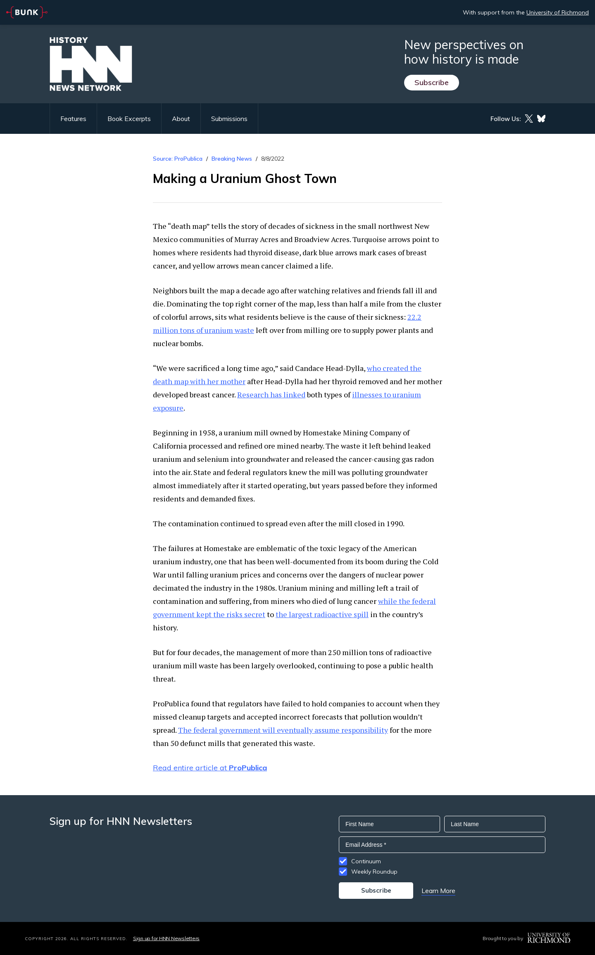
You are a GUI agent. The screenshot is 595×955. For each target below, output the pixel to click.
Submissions (229, 118)
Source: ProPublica (177, 158)
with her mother (216, 381)
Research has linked (271, 394)
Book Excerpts (129, 118)
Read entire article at (210, 767)
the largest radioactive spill (322, 614)
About (181, 118)
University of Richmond (557, 12)
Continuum (366, 861)
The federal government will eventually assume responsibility (283, 730)
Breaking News (232, 158)
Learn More (438, 890)
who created (387, 368)
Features (73, 118)
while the (394, 601)
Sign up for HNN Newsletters (166, 938)
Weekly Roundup (374, 871)
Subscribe (431, 82)
